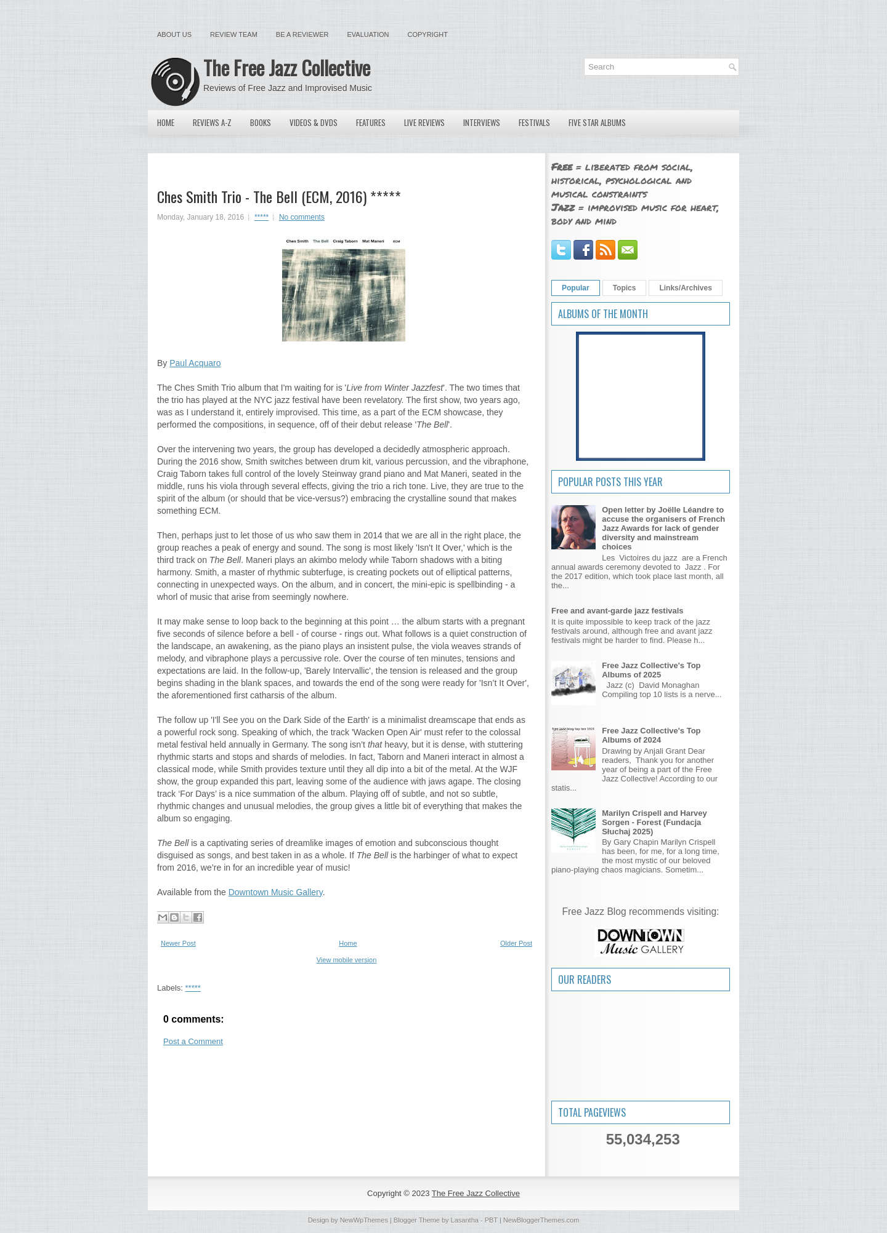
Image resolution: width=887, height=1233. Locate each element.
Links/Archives (685, 288)
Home (165, 122)
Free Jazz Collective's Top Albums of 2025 (651, 670)
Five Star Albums (597, 122)
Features (371, 122)
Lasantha (465, 1220)
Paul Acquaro (195, 363)
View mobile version (347, 960)
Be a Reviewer (302, 34)
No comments (302, 217)
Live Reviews (424, 122)
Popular (575, 288)
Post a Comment (193, 1041)
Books (260, 122)
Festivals (534, 122)
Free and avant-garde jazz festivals (617, 610)
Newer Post (178, 943)
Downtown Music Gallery (276, 892)
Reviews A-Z (212, 122)
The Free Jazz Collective (286, 67)
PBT (491, 1220)
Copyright (428, 34)
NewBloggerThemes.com (541, 1220)
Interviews (481, 122)
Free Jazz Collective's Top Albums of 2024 (651, 735)
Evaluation (368, 34)
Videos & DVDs (314, 122)
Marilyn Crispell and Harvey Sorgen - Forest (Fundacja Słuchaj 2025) (654, 822)
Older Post (516, 943)
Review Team (233, 34)
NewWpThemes (364, 1220)
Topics (624, 288)
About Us (174, 34)
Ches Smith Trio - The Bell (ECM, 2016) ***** (279, 196)
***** (261, 217)
